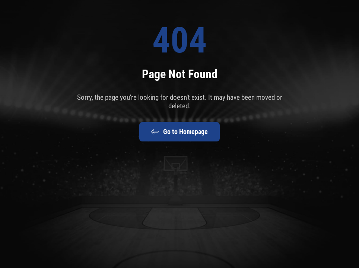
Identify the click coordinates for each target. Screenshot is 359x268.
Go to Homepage (179, 131)
